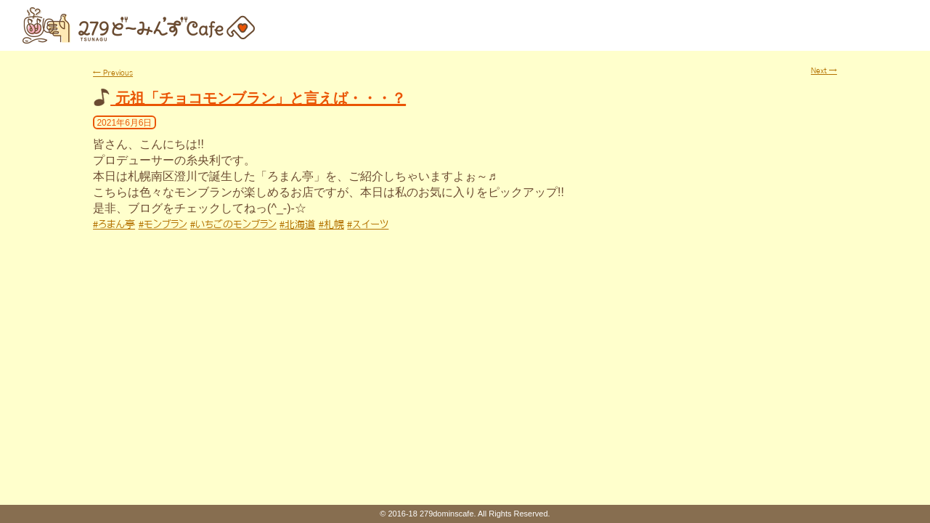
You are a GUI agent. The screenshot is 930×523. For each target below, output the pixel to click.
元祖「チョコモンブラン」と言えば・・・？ (260, 98)
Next (824, 70)
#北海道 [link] (297, 224)
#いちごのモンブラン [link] (233, 224)
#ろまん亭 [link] (114, 224)
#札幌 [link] (331, 224)
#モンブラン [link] (163, 224)
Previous (113, 72)
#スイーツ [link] (367, 224)
